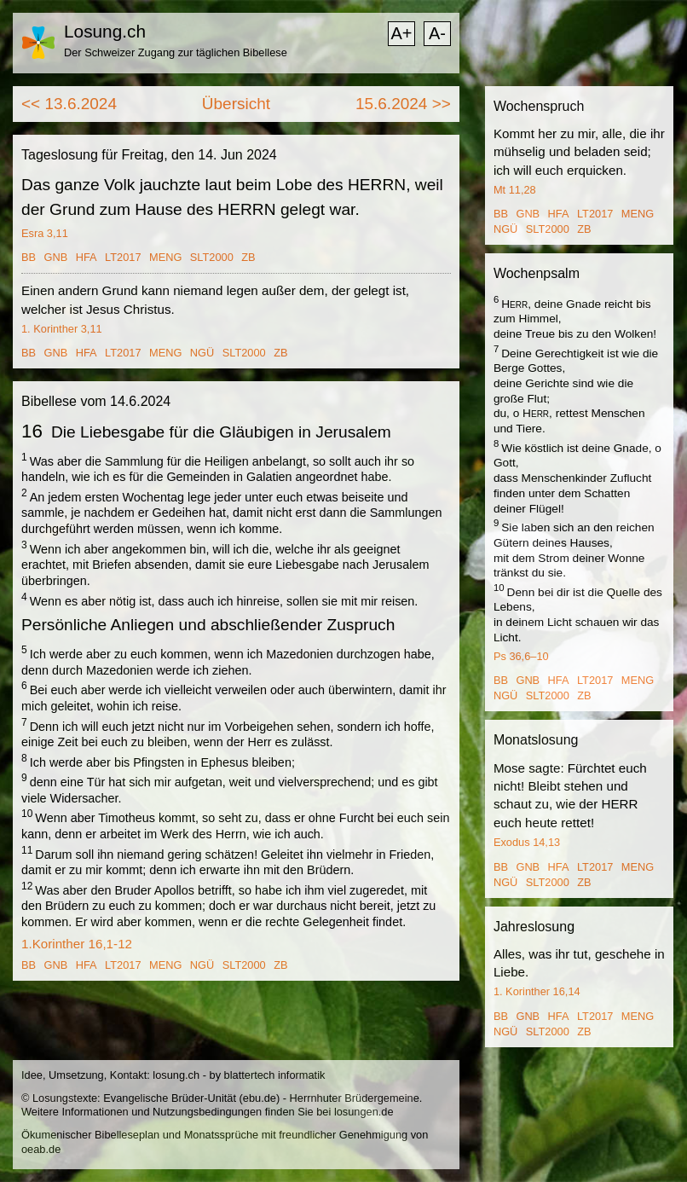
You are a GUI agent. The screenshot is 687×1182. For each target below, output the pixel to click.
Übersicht (236, 104)
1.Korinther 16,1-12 (76, 943)
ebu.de (259, 1098)
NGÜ (202, 352)
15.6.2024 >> (403, 104)
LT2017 (123, 257)
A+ (401, 33)
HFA (86, 257)
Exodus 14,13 (527, 842)
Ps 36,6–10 (521, 656)
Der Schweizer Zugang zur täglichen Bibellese (175, 52)
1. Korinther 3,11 (61, 328)
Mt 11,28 (515, 189)
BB (28, 257)
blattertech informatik (275, 1075)
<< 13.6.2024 (69, 104)
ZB (248, 257)
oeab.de (41, 1149)
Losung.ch (105, 31)
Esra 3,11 (44, 233)
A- (437, 33)
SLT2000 (212, 257)
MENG (165, 257)
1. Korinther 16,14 (537, 991)
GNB (56, 257)
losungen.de (364, 1111)
